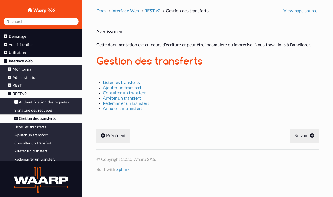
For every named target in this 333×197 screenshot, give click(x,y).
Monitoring (19, 69)
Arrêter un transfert (30, 151)
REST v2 (17, 94)
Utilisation (15, 53)
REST (15, 85)
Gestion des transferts (35, 119)
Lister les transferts (30, 127)
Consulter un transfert (32, 143)
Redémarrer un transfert (34, 159)
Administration (18, 45)
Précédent (113, 136)
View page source (300, 11)
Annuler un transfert (122, 108)
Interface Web (18, 61)
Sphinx (122, 169)
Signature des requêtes (33, 110)
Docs (101, 11)
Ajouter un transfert (31, 135)
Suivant (304, 136)
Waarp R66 (43, 10)
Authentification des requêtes (41, 102)
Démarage (15, 36)
